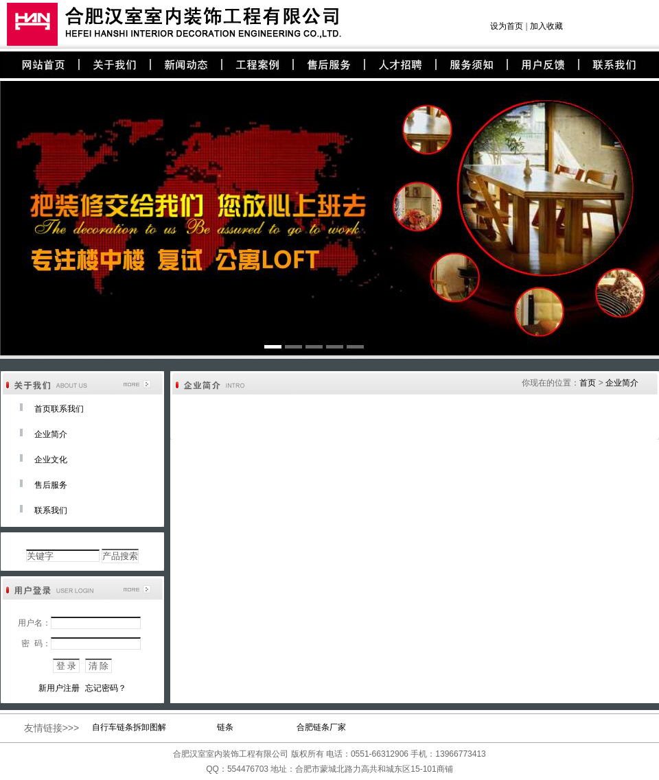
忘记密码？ (105, 688)
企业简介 (50, 434)
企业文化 (50, 459)
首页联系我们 (59, 409)
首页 (587, 383)
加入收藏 (546, 26)
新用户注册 (59, 688)
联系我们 (50, 510)
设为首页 (506, 26)
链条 (225, 727)
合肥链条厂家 (321, 727)
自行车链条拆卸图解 (129, 727)
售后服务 (50, 485)
